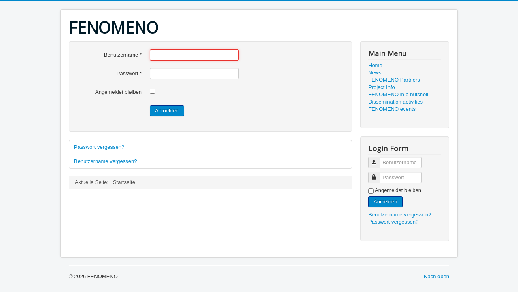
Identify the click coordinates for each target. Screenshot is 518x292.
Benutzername (123, 55)
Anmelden (167, 111)
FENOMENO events (392, 109)
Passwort (129, 73)
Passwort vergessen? (99, 147)
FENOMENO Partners (394, 80)
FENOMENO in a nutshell (398, 94)
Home (375, 65)
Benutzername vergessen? (105, 161)
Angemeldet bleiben (118, 92)
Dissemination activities (395, 102)
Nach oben (436, 276)
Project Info (381, 87)
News (375, 73)
